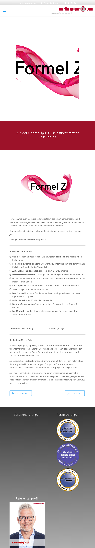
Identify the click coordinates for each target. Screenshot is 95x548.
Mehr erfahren (20, 393)
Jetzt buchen (75, 393)
